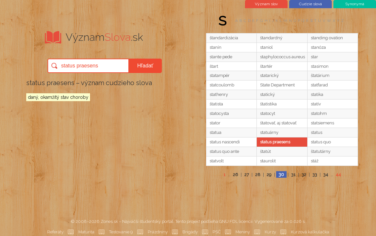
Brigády (190, 231)
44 (338, 174)
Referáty (55, 231)
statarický (269, 75)
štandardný (271, 37)
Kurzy (270, 231)
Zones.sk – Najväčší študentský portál (137, 221)
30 (281, 174)
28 (257, 174)
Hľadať (145, 65)
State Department (277, 84)
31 (293, 174)
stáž (314, 160)
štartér (266, 66)
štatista (216, 103)
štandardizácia (224, 37)
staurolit (268, 160)
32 (304, 174)
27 (246, 174)
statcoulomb (222, 84)
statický (267, 94)
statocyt (267, 113)
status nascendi (225, 141)
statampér (220, 75)
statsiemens (322, 122)
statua (215, 132)
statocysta (219, 113)
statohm (319, 113)
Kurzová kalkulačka (310, 231)
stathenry (219, 94)
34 (325, 174)
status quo (321, 141)
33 (314, 174)
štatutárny (320, 151)
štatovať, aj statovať (278, 122)
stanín (215, 47)
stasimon (320, 66)
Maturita (86, 231)
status (316, 132)
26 (235, 174)
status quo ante (224, 151)
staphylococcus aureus (282, 56)
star (314, 56)
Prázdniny (158, 231)
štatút (265, 151)
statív (316, 103)
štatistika (268, 103)
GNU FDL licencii (236, 221)
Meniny (242, 231)
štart (214, 66)
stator (215, 122)
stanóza (318, 47)
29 (269, 174)
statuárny (269, 132)
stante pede (221, 56)
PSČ (217, 231)
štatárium (320, 75)
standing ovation (327, 37)
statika (317, 94)
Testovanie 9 (121, 231)
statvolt (217, 160)
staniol (266, 47)
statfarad (319, 84)
